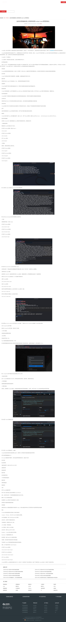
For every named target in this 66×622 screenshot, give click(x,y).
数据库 (55, 584)
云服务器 (30, 2)
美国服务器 (23, 2)
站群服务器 (36, 2)
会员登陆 (34, 607)
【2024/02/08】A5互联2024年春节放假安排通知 (43, 575)
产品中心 (42, 2)
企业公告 (45, 607)
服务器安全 (56, 590)
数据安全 (29, 584)
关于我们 (48, 2)
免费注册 (64, 2)
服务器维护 (43, 588)
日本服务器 (18, 588)
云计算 (29, 586)
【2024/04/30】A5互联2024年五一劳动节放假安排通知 (44, 573)
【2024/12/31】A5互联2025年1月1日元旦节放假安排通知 (44, 569)
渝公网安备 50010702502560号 (30, 620)
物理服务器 (5, 590)
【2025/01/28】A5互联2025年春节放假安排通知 (11, 569)
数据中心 (42, 586)
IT (41, 590)
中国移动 (56, 608)
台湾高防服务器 (25, 607)
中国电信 (56, 605)
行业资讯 (34, 610)
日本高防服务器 (25, 612)
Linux (4, 586)
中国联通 (56, 607)
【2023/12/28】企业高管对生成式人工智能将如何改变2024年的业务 (46, 577)
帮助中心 (34, 608)
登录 (59, 2)
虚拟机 (17, 590)
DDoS (55, 586)
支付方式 (45, 610)
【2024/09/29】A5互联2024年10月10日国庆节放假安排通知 (13, 571)
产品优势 (45, 608)
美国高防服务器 (25, 608)
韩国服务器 (5, 588)
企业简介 (45, 605)
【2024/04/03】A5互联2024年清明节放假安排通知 (11, 575)
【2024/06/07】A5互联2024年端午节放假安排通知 (11, 573)
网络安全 (17, 586)
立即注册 (3, 11)
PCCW (56, 610)
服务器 (55, 588)
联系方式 (45, 612)
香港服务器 (17, 2)
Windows (29, 588)
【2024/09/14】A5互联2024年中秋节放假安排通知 (43, 571)
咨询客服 (11, 11)
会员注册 (34, 605)
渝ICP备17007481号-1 (38, 620)
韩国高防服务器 (25, 610)
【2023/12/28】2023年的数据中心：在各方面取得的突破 (12, 577)
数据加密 (29, 590)
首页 (12, 2)
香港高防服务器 (25, 605)
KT (55, 612)
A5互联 (40, 23)
